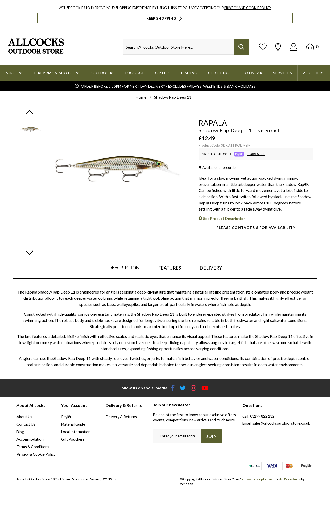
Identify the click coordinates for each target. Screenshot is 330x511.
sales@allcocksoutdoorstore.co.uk (281, 423)
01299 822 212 (262, 416)
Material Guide (73, 424)
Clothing (218, 73)
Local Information (75, 432)
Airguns (15, 73)
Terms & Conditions (32, 447)
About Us (24, 417)
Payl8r (66, 417)
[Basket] (312, 47)
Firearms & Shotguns (57, 73)
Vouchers (314, 73)
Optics (163, 73)
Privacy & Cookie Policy (35, 454)
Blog (20, 432)
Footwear (251, 73)
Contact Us (25, 424)
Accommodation (30, 439)
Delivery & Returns (121, 417)
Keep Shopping (164, 18)
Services (282, 73)
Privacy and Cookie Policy (247, 8)
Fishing (189, 73)
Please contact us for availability (255, 227)
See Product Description (224, 218)
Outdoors (103, 73)
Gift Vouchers (73, 439)
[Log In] (293, 47)
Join (211, 435)
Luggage (135, 73)
